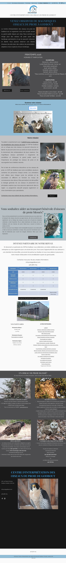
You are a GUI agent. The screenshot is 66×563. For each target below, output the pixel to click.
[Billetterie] (7, 90)
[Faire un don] (33, 108)
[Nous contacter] (25, 90)
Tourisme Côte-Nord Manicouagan (46, 331)
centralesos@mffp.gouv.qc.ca (16, 452)
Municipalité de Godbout (17, 337)
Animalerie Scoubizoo (46, 358)
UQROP (46, 327)
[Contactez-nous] (33, 237)
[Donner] (52, 195)
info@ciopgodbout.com (45, 3)
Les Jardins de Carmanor (46, 360)
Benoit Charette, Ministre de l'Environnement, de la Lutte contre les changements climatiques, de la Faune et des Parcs (46, 352)
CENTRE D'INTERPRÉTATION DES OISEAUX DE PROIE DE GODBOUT (33, 15)
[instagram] (62, 3)
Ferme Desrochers (45, 364)
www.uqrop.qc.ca (24, 407)
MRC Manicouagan (45, 333)
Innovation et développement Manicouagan (46, 335)
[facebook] (60, 3)
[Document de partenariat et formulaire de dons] (33, 298)
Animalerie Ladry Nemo (45, 362)
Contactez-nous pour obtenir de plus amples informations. (19, 195)
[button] (64, 3)
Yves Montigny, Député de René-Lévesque (46, 348)
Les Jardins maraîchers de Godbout (46, 356)
